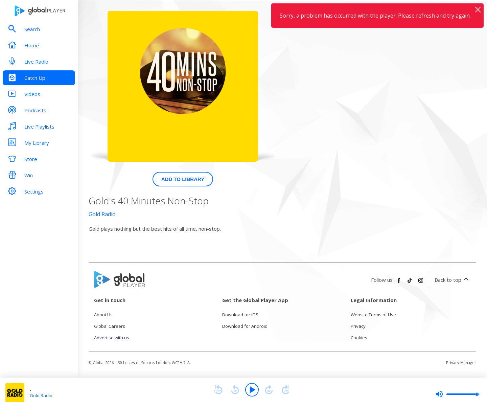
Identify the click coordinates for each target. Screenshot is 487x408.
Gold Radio (102, 214)
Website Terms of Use (373, 315)
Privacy (358, 326)
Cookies (359, 338)
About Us (103, 315)
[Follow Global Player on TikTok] (410, 283)
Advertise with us (111, 338)
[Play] (252, 389)
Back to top (453, 279)
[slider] (458, 394)
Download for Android (245, 326)
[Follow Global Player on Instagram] (420, 283)
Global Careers (109, 326)
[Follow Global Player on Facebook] (399, 283)
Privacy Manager (461, 362)
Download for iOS (240, 315)
